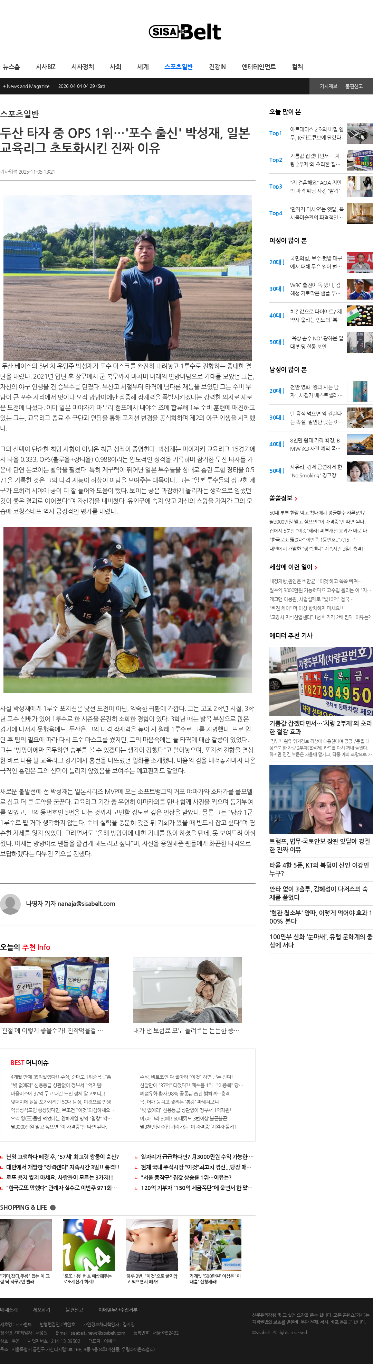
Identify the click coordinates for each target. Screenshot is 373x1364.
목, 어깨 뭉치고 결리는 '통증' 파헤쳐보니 (179, 1102)
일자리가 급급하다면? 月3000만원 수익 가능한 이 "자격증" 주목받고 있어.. (198, 1157)
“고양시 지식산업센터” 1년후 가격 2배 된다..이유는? (320, 617)
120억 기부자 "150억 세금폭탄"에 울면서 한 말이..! (198, 1188)
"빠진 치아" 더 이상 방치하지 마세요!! (306, 608)
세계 (143, 67)
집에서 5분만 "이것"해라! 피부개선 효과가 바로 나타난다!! (321, 530)
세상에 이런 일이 (293, 567)
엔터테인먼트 (259, 67)
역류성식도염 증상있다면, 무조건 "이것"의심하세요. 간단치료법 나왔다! (63, 1110)
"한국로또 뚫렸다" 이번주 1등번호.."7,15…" (312, 539)
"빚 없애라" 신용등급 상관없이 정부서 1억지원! (57, 1085)
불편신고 (354, 86)
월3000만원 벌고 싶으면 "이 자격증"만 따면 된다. (59, 1126)
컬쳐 (297, 67)
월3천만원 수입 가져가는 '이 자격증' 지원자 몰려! (188, 1126)
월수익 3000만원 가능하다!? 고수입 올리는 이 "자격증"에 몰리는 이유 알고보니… (321, 590)
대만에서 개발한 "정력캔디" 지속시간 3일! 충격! (316, 548)
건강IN (217, 67)
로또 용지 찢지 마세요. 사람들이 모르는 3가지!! (59, 1177)
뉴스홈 (11, 67)
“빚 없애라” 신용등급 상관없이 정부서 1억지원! (185, 1110)
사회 (115, 67)
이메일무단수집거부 (117, 1310)
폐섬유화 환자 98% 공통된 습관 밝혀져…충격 (185, 1093)
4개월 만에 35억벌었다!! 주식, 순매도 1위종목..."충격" (63, 1077)
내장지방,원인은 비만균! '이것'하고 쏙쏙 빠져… (315, 581)
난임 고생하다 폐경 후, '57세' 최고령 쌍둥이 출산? (62, 1157)
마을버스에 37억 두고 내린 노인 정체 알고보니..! (58, 1093)
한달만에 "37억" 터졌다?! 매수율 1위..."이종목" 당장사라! (192, 1085)
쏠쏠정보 (283, 498)
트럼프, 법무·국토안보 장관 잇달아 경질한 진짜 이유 (319, 846)
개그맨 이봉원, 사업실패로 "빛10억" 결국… (311, 599)
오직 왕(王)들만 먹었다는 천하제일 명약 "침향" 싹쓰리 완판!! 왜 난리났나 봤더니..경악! (63, 1118)
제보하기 (41, 1310)
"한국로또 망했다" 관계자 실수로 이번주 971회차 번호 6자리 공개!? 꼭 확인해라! (63, 1188)
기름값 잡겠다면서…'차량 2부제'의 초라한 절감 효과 (320, 728)
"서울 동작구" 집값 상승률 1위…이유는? (186, 1177)
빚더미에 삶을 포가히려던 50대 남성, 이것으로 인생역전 (63, 1102)
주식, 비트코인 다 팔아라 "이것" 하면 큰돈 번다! (186, 1077)
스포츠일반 (178, 67)
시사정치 (82, 67)
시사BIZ (46, 67)
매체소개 (8, 1310)
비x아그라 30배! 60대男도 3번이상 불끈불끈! (184, 1118)
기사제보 (328, 86)
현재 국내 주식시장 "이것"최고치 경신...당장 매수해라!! (198, 1167)
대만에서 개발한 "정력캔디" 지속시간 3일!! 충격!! (62, 1167)
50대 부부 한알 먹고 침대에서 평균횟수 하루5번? (317, 512)
